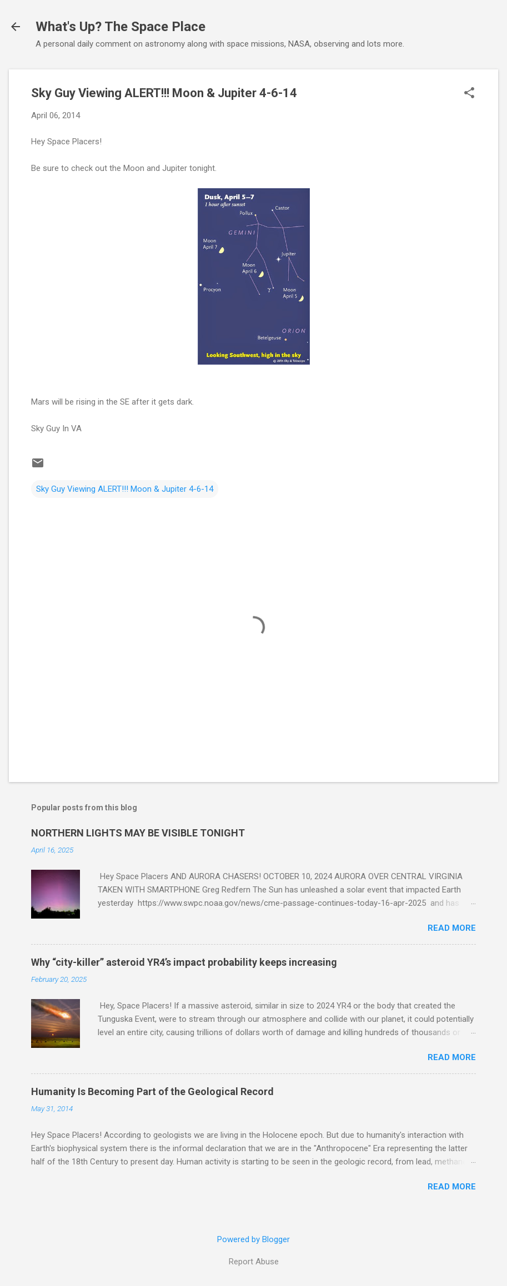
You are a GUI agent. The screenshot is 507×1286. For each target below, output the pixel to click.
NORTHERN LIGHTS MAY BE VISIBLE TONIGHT (138, 833)
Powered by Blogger (253, 1239)
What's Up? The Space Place (120, 26)
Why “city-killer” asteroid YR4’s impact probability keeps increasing (184, 962)
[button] (469, 94)
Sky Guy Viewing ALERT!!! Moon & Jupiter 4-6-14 (124, 489)
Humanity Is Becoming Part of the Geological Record (152, 1091)
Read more (452, 928)
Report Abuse (254, 1262)
